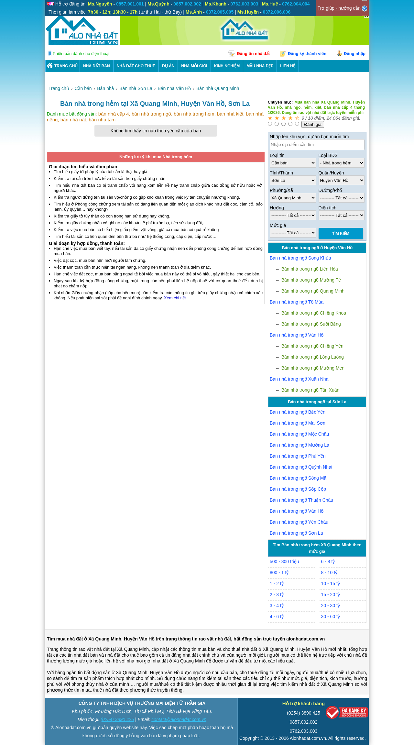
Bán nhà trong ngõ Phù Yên (298, 456)
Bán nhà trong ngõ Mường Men (312, 368)
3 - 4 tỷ (277, 605)
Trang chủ (66, 66)
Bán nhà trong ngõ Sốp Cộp (298, 489)
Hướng (277, 207)
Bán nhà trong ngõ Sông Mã (298, 478)
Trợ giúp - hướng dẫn (339, 8)
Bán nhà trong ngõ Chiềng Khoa (313, 313)
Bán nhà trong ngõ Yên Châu (299, 522)
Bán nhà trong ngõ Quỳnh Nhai (301, 467)
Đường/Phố (330, 190)
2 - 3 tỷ (277, 594)
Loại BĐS (328, 155)
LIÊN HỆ (287, 66)
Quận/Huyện (331, 172)
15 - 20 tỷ (330, 594)
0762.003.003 (304, 731)
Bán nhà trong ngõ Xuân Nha (299, 379)
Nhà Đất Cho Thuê (136, 66)
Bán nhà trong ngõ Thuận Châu (301, 500)
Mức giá (278, 225)
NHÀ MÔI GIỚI (194, 66)
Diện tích (327, 207)
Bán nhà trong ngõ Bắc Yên (297, 412)
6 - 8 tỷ (328, 561)
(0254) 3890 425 (117, 719)
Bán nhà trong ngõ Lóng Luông (312, 357)
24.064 (334, 118)
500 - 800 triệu (284, 561)
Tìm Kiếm (340, 233)
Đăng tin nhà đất (253, 53)
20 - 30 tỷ (330, 605)
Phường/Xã (281, 190)
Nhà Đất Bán (96, 66)
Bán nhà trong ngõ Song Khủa (300, 258)
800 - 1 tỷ (279, 572)
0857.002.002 (304, 722)
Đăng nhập (354, 53)
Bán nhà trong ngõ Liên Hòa (309, 269)
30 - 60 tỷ (330, 616)
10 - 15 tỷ (330, 583)
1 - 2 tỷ (277, 583)
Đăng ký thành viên (307, 53)
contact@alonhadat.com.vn (178, 719)
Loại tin (277, 155)
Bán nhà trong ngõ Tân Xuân (310, 390)
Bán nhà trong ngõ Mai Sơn (297, 423)
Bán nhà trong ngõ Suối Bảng (311, 324)
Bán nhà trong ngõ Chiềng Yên (312, 346)
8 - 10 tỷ (329, 572)
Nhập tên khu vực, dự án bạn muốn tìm (309, 136)
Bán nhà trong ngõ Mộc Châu (299, 434)
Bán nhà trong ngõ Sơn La (296, 533)
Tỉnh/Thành (281, 172)
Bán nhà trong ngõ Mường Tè (311, 280)
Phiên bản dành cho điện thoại (81, 53)
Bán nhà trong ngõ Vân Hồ (296, 335)
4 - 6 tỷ (277, 616)
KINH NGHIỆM (227, 66)
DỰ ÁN (168, 66)
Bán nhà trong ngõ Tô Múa (296, 302)
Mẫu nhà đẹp (259, 66)
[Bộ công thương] (347, 714)
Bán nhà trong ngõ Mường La (299, 445)
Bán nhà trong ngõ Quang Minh (312, 291)
